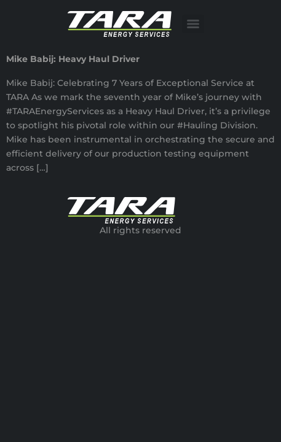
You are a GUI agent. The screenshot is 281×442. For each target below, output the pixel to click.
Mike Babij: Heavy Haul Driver (73, 58)
